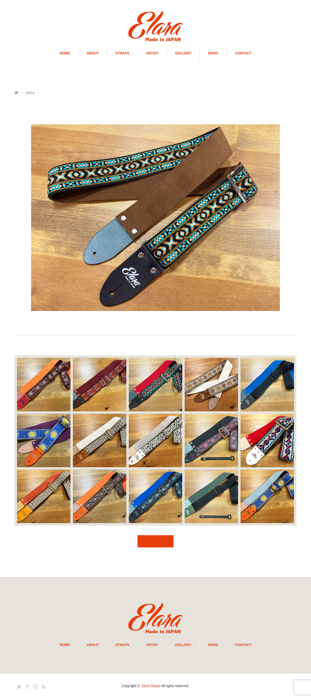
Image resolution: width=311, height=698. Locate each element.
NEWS (213, 53)
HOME (65, 53)
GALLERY (183, 53)
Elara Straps (151, 686)
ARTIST (152, 53)
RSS (43, 685)
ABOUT (93, 53)
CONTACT (243, 53)
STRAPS (122, 53)
